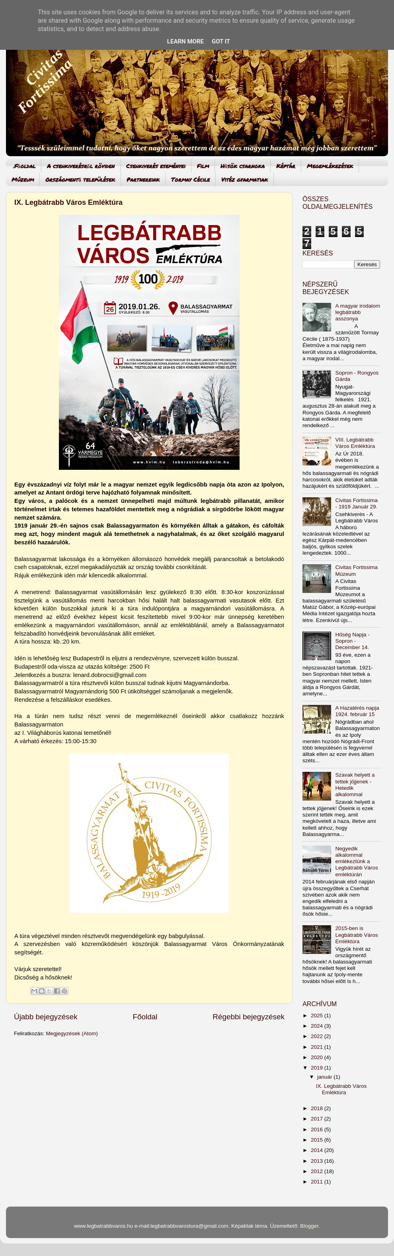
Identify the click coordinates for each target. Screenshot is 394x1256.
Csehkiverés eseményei (155, 166)
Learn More (185, 41)
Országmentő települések (80, 179)
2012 (317, 1171)
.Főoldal (24, 166)
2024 (317, 1026)
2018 (317, 1108)
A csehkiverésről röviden (81, 166)
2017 (317, 1119)
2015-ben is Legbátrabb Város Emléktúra (356, 934)
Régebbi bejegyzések (249, 1017)
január (325, 1077)
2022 (317, 1036)
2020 (317, 1057)
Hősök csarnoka (242, 166)
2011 (317, 1182)
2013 (317, 1161)
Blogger (309, 1226)
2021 (317, 1047)
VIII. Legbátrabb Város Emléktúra (355, 443)
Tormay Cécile (190, 179)
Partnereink (143, 179)
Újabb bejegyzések (46, 1017)
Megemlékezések (330, 166)
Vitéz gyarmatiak (244, 179)
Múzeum (23, 179)
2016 (317, 1129)
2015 (317, 1140)
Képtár (285, 166)
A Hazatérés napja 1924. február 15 (357, 711)
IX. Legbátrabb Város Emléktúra (68, 202)
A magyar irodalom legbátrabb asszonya (357, 312)
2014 (317, 1150)
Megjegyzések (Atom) (72, 1033)
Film (203, 166)
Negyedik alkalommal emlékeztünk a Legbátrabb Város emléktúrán (356, 861)
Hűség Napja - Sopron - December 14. (352, 641)
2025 (317, 1016)
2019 (317, 1068)
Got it (221, 41)
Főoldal (145, 1017)
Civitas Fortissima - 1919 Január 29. (356, 503)
